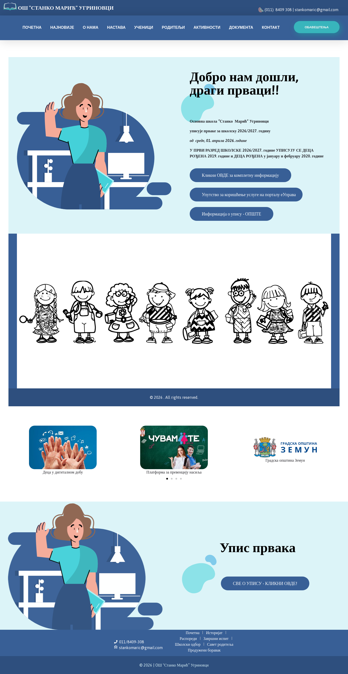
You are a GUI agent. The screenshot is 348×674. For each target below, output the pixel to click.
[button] (167, 479)
